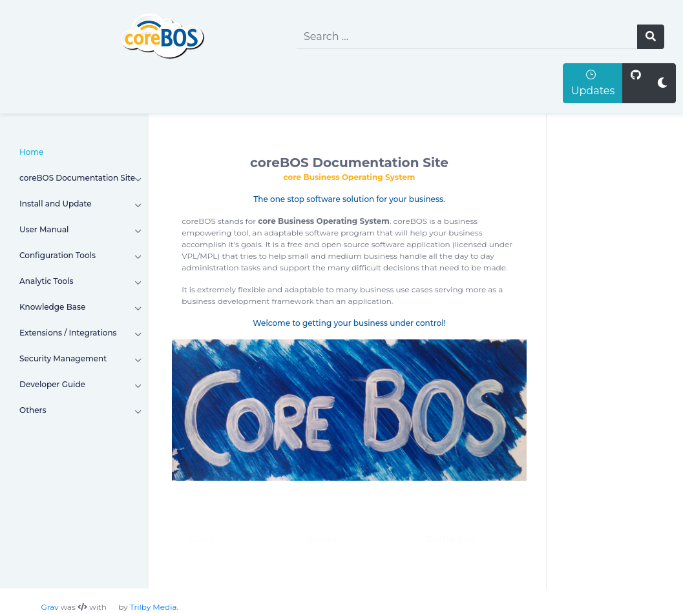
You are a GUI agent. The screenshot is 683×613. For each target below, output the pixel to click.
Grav (50, 607)
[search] (466, 37)
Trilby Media (153, 607)
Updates (593, 83)
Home (31, 152)
